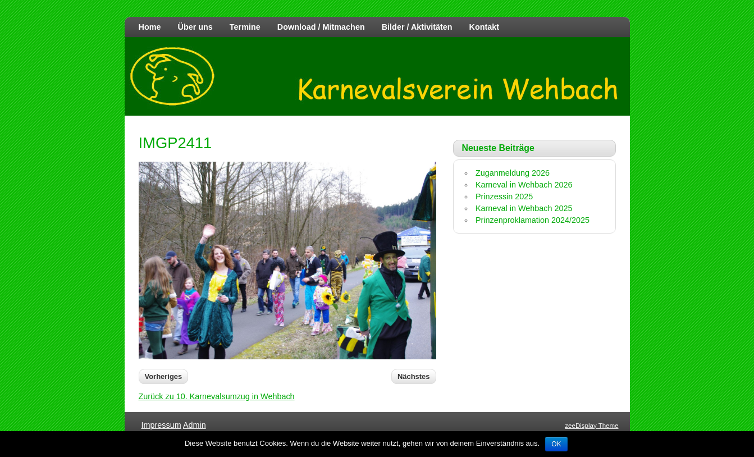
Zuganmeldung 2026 (513, 172)
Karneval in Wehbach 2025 (524, 208)
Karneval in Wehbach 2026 (524, 184)
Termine (245, 26)
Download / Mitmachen (321, 26)
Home (150, 26)
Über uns (194, 26)
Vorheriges (163, 376)
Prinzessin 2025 (504, 196)
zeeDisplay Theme (591, 425)
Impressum (161, 425)
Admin (194, 425)
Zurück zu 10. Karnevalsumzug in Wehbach (217, 396)
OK (556, 444)
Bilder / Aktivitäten (417, 26)
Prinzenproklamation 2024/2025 (533, 220)
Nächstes (413, 376)
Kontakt (484, 26)
